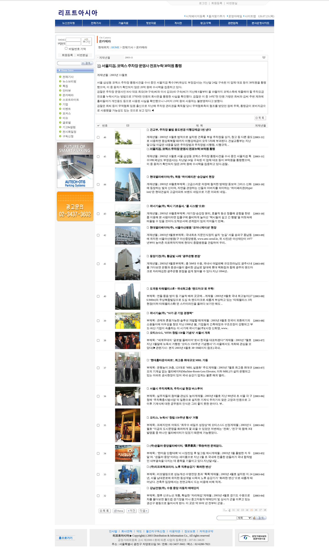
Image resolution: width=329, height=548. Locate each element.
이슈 (65, 118)
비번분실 (231, 3)
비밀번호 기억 (77, 49)
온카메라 (68, 95)
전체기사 (68, 76)
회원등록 (216, 3)
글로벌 (67, 122)
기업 (65, 104)
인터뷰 (67, 90)
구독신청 (68, 136)
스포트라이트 (71, 99)
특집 (65, 86)
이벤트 (67, 108)
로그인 (203, 3)
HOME (115, 47)
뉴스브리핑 (69, 81)
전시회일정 (69, 131)
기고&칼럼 (69, 127)
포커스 (67, 113)
